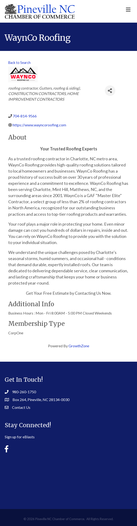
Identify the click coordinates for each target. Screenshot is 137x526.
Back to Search (19, 63)
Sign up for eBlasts (20, 437)
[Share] (110, 90)
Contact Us (21, 407)
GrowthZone (78, 346)
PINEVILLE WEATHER (68, 477)
